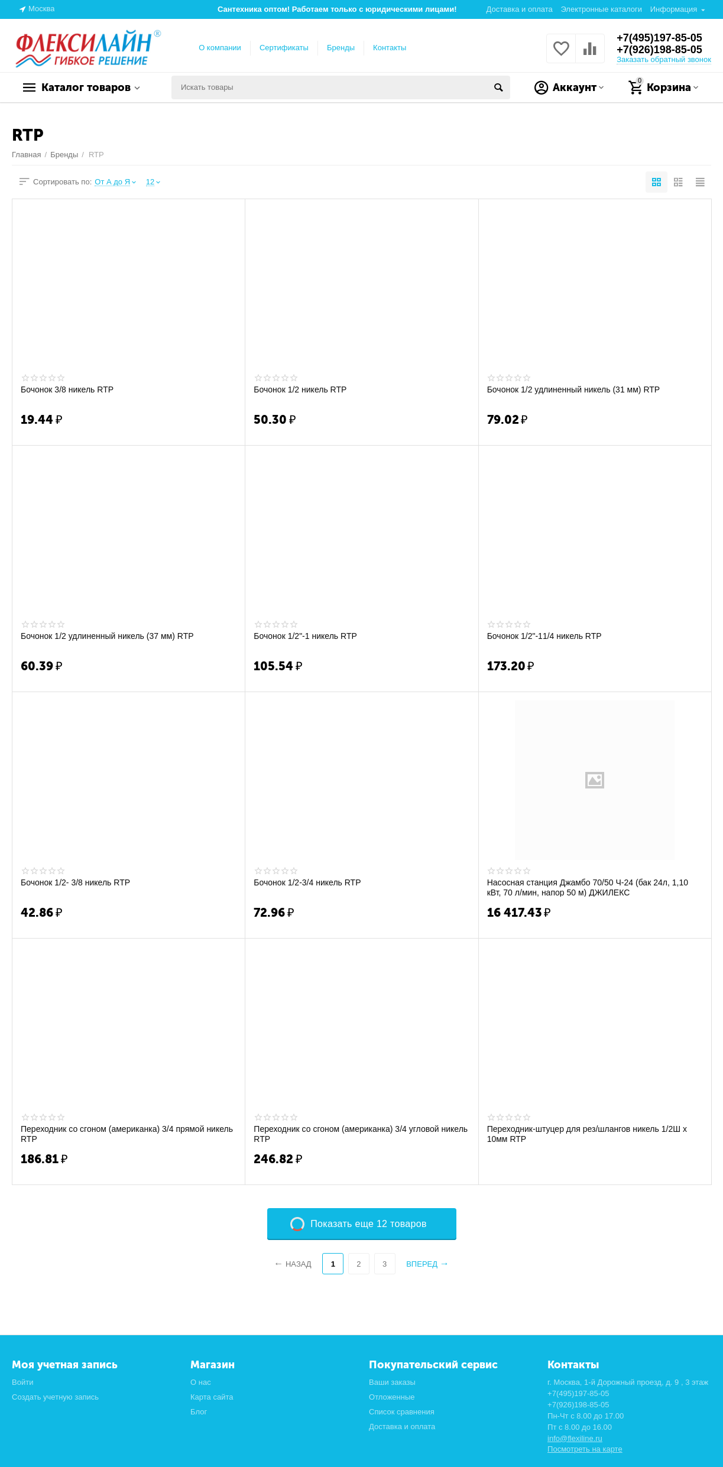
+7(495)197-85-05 (659, 38)
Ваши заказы (392, 1382)
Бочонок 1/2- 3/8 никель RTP (75, 882)
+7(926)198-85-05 (659, 50)
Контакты (389, 47)
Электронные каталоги (601, 9)
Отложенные (392, 1397)
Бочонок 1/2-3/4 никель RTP (307, 882)
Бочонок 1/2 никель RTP (300, 389)
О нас (200, 1382)
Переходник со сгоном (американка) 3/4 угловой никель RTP (361, 1133)
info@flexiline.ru (574, 1438)
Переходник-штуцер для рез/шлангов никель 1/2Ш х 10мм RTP (587, 1133)
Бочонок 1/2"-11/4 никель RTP (544, 636)
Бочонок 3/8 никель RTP (67, 389)
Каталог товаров (86, 87)
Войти (22, 1382)
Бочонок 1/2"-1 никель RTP (305, 636)
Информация (674, 9)
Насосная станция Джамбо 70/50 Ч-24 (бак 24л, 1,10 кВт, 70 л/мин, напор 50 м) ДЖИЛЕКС (587, 887)
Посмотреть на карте (585, 1449)
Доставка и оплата (520, 9)
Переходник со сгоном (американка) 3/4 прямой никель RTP (127, 1133)
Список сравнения (402, 1411)
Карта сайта (212, 1397)
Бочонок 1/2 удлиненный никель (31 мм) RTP (573, 389)
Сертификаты (284, 47)
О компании (220, 47)
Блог (198, 1411)
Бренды (341, 47)
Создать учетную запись (55, 1397)
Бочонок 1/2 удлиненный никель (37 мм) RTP (107, 636)
